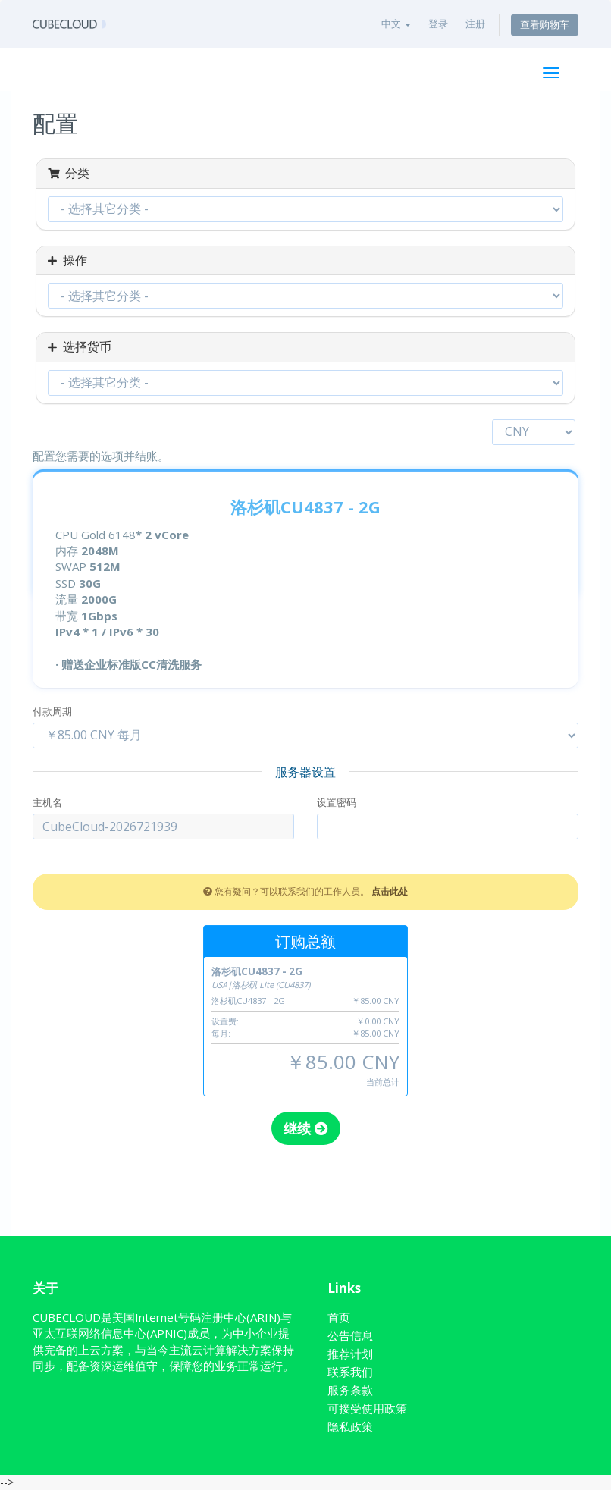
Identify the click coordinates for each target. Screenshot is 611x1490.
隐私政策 (350, 1426)
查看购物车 (544, 24)
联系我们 (350, 1371)
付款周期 (52, 711)
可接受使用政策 (367, 1408)
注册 (475, 23)
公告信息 (350, 1335)
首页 (338, 1317)
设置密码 (336, 802)
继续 (306, 1128)
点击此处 (389, 891)
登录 (438, 23)
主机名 (47, 802)
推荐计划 (350, 1353)
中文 (396, 23)
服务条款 (350, 1389)
